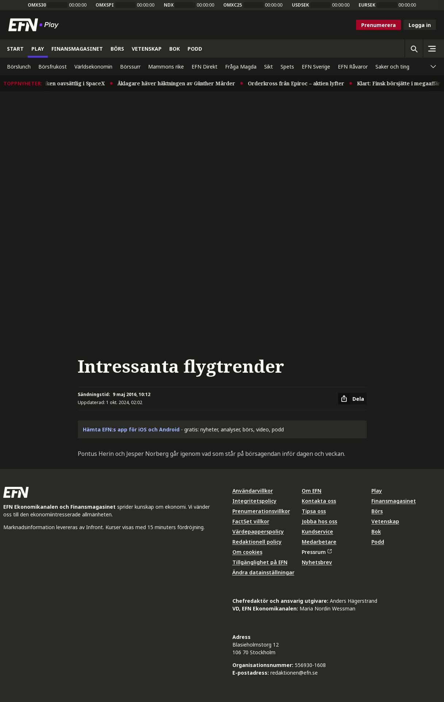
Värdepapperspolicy (258, 531)
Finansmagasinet (393, 500)
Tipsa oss (314, 511)
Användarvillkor (252, 490)
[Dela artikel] (352, 398)
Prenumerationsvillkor (261, 511)
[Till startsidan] (35, 25)
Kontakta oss (319, 500)
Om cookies (247, 551)
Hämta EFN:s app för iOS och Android (131, 429)
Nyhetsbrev (317, 562)
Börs (377, 511)
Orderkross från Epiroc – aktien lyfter (301, 83)
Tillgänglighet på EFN (259, 562)
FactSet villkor (250, 521)
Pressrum (317, 551)
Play (376, 490)
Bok (376, 531)
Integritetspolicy (254, 500)
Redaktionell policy (257, 541)
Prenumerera (378, 25)
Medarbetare (319, 541)
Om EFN (311, 490)
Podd (377, 541)
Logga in (420, 25)
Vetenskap (385, 521)
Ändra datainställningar (263, 572)
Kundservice (317, 531)
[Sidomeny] (432, 48)
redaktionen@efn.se (294, 672)
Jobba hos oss (319, 521)
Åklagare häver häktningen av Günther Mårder (181, 83)
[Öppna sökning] (414, 48)
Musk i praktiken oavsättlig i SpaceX (64, 83)
